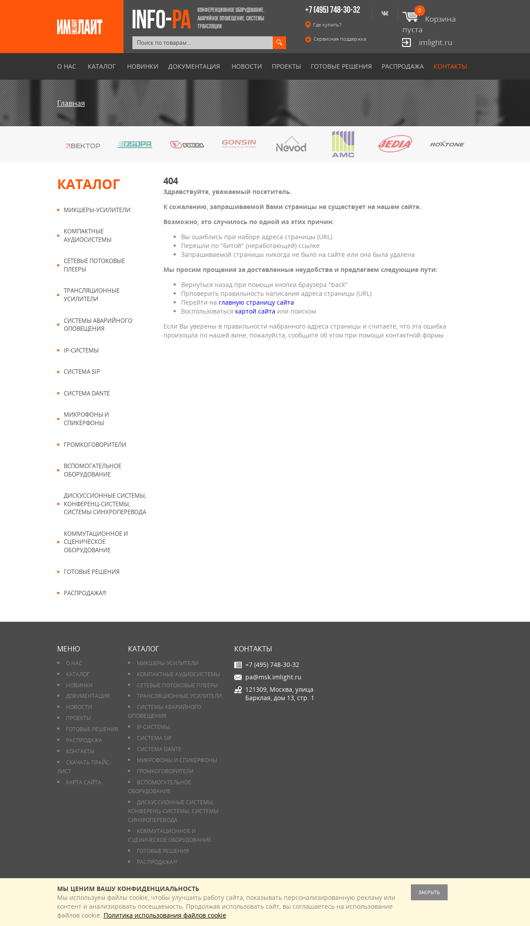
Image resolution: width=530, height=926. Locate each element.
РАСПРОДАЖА (403, 66)
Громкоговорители (95, 445)
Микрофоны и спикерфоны (86, 419)
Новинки (143, 66)
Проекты (286, 66)
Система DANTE (87, 393)
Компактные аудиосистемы (88, 235)
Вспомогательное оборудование (92, 470)
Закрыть (429, 892)
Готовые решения (341, 66)
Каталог (102, 66)
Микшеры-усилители (97, 210)
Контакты (450, 66)
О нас (66, 66)
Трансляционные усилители (92, 295)
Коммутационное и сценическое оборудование (96, 542)
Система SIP (82, 372)
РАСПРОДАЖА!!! (85, 593)
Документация (194, 66)
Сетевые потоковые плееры (94, 265)
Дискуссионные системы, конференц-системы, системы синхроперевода (105, 504)
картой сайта (255, 311)
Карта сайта (83, 782)
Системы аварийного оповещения (98, 325)
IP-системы (81, 350)
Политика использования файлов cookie (165, 915)
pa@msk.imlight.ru (273, 677)
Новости (247, 66)
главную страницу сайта (256, 302)
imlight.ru (435, 42)
